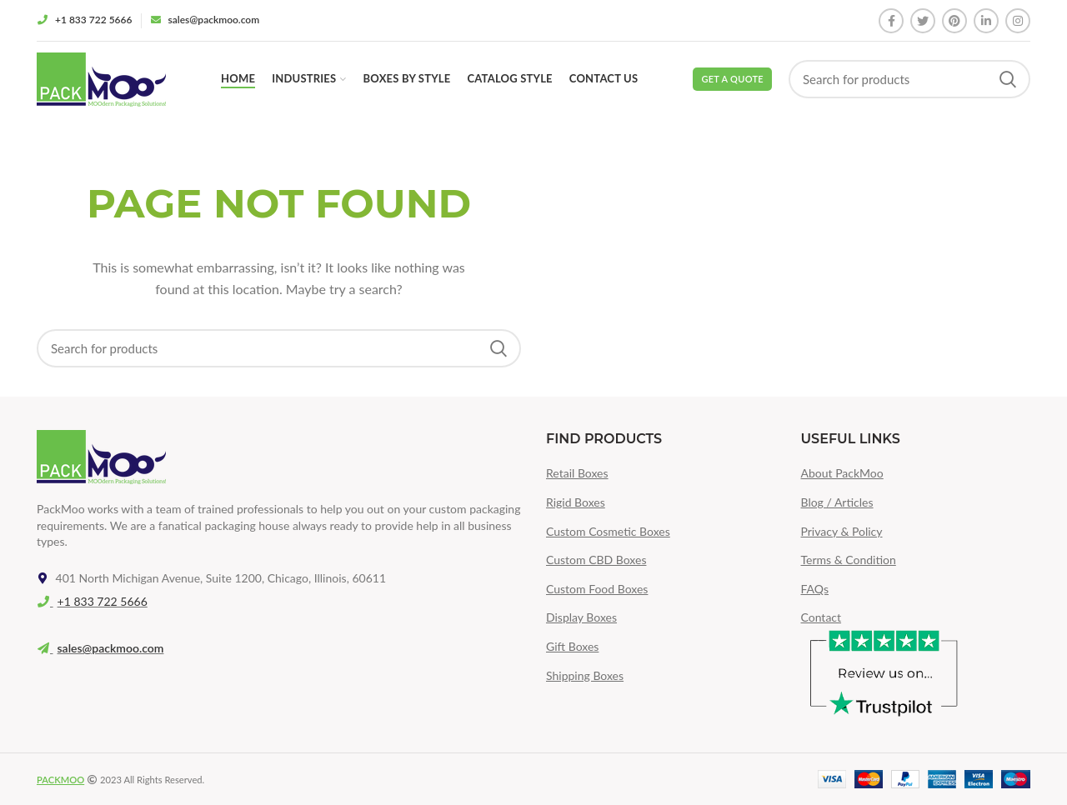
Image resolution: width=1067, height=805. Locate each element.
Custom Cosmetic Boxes (608, 531)
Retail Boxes (577, 473)
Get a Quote (732, 78)
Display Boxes (581, 617)
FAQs (815, 589)
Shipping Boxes (585, 675)
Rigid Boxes (575, 502)
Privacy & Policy (842, 531)
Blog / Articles (837, 502)
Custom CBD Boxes (596, 559)
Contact (821, 617)
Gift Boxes (572, 646)
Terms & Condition (848, 559)
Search (1008, 79)
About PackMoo (842, 473)
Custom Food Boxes (597, 589)
